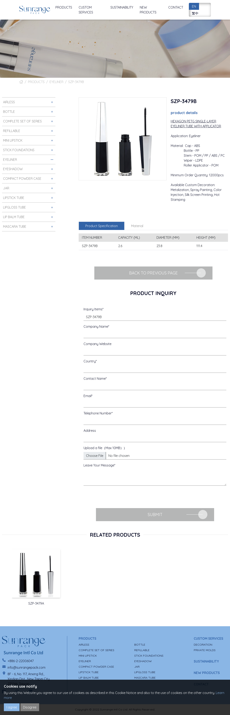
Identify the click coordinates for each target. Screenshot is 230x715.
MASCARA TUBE (145, 677)
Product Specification (101, 226)
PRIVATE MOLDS (205, 650)
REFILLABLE (142, 650)
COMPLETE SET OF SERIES (96, 650)
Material (137, 226)
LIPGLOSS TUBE (144, 672)
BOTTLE (139, 644)
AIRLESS (84, 644)
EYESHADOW (143, 661)
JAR (137, 666)
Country (90, 361)
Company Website (97, 344)
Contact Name (95, 378)
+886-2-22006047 (21, 661)
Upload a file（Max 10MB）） (105, 448)
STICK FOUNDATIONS (148, 655)
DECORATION (203, 644)
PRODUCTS (36, 82)
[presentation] (114, 497)
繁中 (195, 13)
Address (90, 431)
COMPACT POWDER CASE (96, 666)
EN (194, 6)
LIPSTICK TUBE (89, 672)
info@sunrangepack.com (26, 667)
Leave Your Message (99, 465)
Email (87, 396)
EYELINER (56, 82)
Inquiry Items (93, 309)
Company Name (96, 326)
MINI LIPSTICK (88, 655)
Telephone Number (98, 413)
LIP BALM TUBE (89, 677)
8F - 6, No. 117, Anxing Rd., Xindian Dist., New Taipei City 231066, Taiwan (29, 679)
